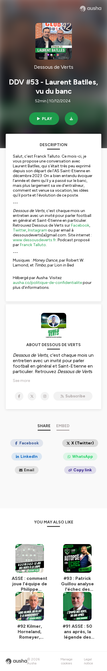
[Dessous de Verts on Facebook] (19, 396)
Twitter (19, 230)
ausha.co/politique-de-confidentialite (47, 282)
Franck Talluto (33, 244)
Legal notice (88, 661)
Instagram (37, 230)
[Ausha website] (90, 8)
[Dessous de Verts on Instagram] (45, 396)
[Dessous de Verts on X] (32, 396)
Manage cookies (66, 661)
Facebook (80, 225)
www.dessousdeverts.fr (34, 240)
